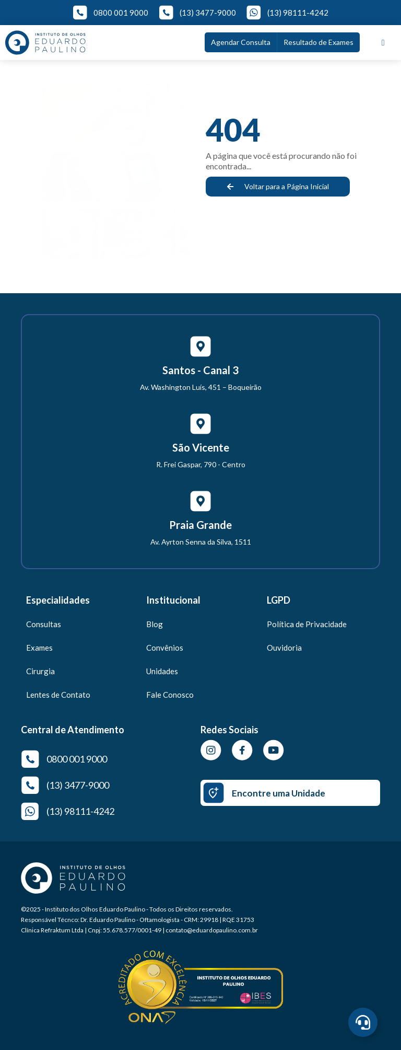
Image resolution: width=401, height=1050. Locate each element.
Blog (154, 624)
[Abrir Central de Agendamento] (363, 1022)
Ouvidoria (284, 647)
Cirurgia (40, 671)
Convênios (164, 647)
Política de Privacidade (307, 624)
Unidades (162, 671)
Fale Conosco (170, 694)
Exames (39, 647)
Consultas (43, 624)
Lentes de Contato (58, 694)
